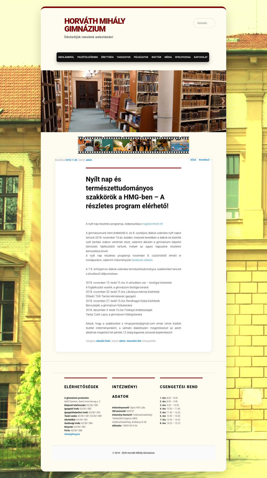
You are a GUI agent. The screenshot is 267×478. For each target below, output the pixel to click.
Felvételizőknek (87, 57)
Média (168, 57)
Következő (205, 160)
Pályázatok (141, 57)
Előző (192, 160)
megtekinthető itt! (152, 224)
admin (89, 160)
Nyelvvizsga (183, 57)
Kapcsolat (200, 57)
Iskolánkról (66, 57)
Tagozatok (124, 57)
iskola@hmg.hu (72, 434)
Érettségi (107, 57)
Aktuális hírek (103, 341)
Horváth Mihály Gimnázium (94, 25)
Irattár (156, 57)
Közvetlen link (134, 341)
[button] (43, 101)
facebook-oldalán (142, 260)
